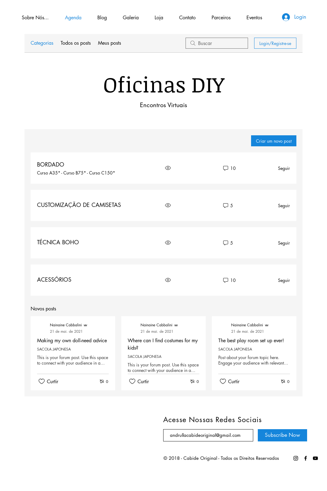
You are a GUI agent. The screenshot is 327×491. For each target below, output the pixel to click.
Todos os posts (76, 43)
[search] (217, 43)
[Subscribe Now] (282, 435)
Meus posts (109, 43)
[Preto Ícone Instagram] (296, 458)
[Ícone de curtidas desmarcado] (42, 381)
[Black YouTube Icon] (315, 458)
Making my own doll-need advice (72, 340)
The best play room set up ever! (251, 340)
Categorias (42, 43)
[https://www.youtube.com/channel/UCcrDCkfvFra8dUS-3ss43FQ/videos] (306, 458)
